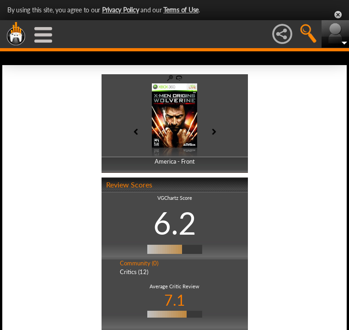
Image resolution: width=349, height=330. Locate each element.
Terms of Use (181, 10)
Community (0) (139, 263)
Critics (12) (134, 271)
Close (338, 14)
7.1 (174, 300)
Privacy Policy (120, 10)
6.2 (174, 222)
